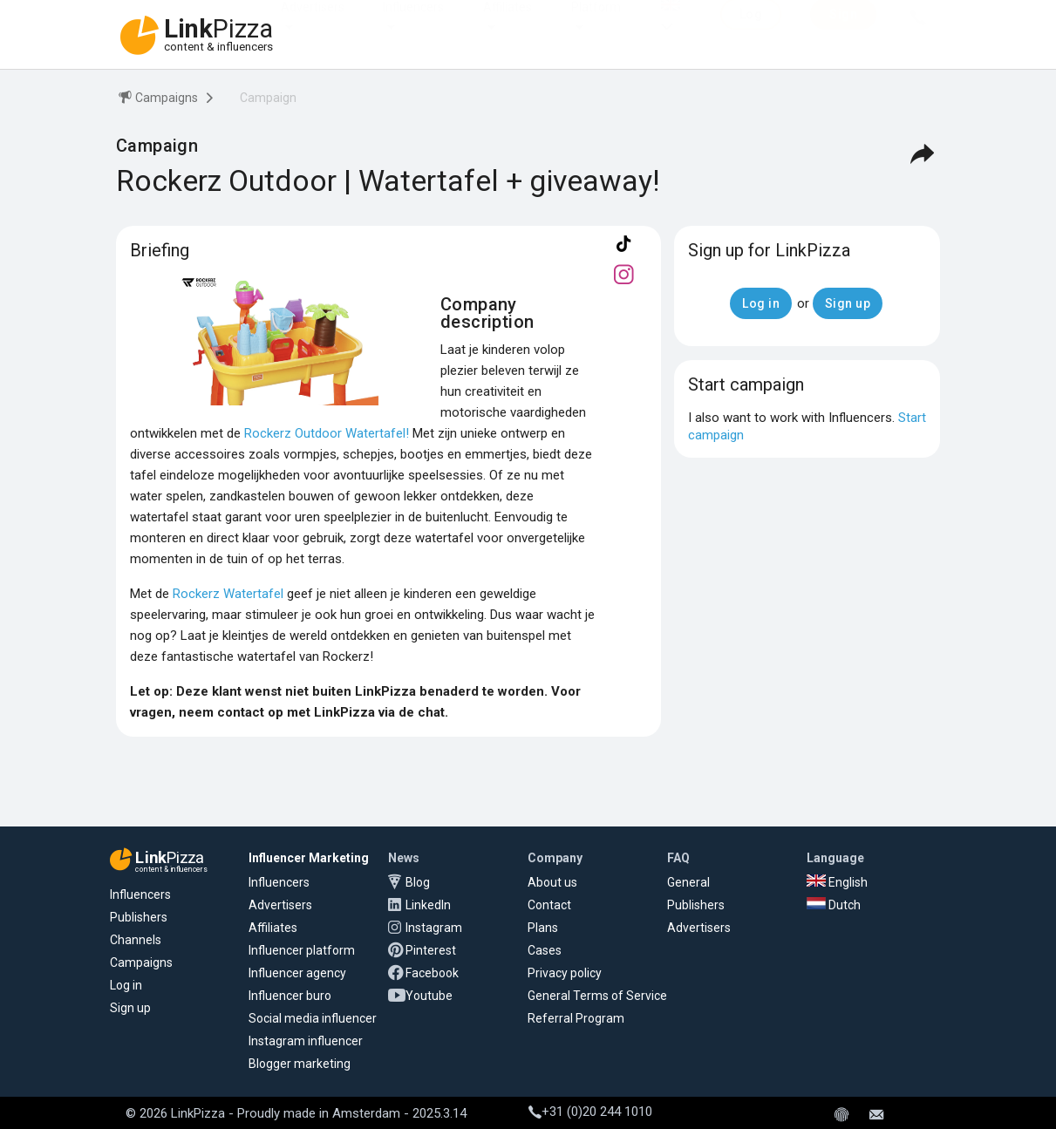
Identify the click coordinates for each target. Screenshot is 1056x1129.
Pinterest (430, 950)
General (688, 882)
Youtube (429, 996)
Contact (549, 905)
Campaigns (141, 962)
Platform (596, 24)
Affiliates (507, 24)
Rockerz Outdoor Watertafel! (326, 433)
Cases (545, 950)
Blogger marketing (300, 1064)
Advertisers (312, 24)
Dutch (834, 905)
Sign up (130, 1008)
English (837, 882)
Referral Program (576, 1018)
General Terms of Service (597, 996)
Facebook (432, 973)
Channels (135, 940)
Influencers (413, 24)
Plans (543, 928)
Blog (417, 882)
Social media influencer (313, 1018)
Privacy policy (565, 973)
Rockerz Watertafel (228, 594)
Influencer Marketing (309, 858)
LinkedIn (428, 905)
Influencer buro (290, 996)
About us (552, 882)
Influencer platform (302, 950)
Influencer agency (297, 973)
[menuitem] (157, 100)
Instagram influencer (306, 1041)
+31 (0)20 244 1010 (590, 1111)
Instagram (433, 928)
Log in (126, 985)
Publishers (138, 917)
